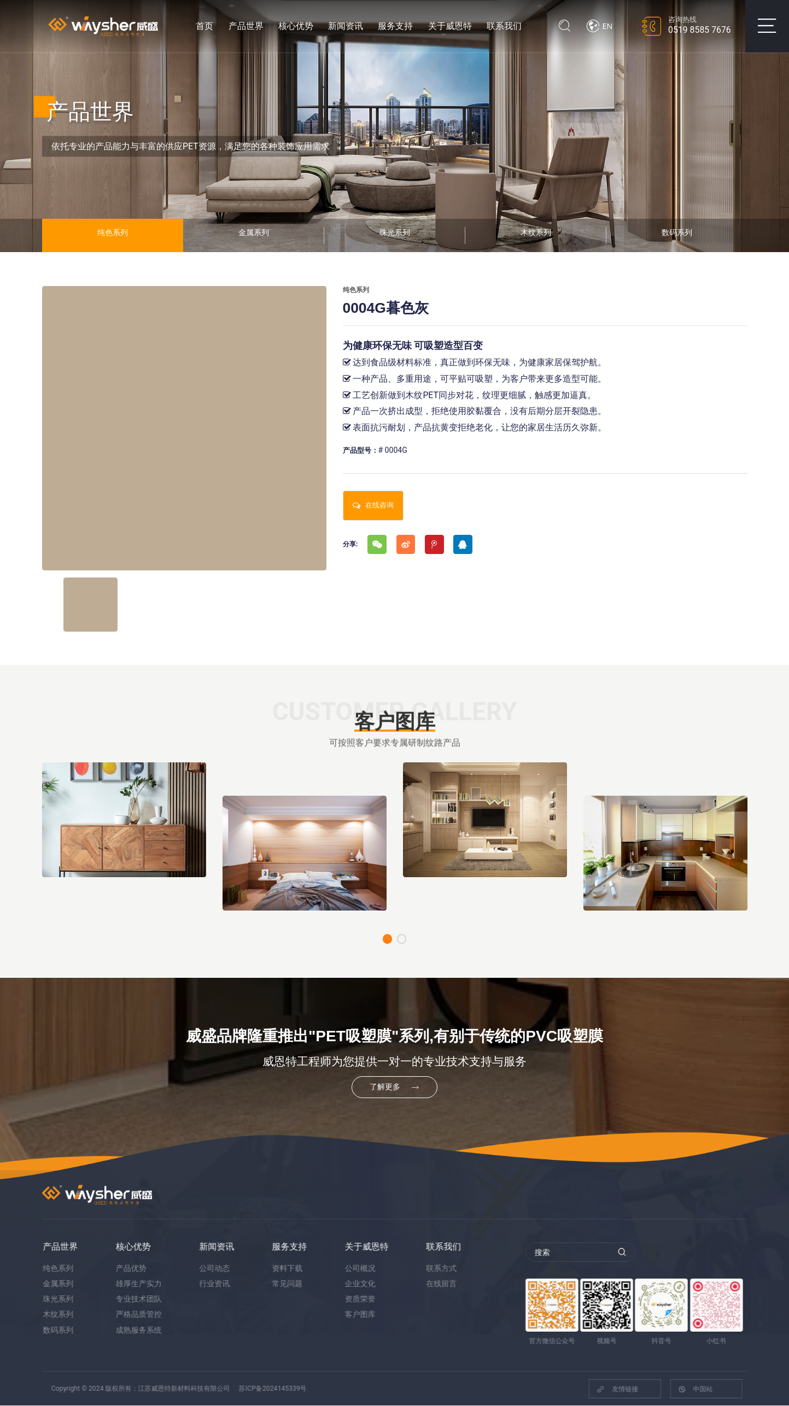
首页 (204, 26)
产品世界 (246, 26)
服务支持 (395, 26)
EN (599, 26)
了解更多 (394, 1087)
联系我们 (504, 26)
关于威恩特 (450, 26)
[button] (388, 939)
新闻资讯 (345, 26)
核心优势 (295, 26)
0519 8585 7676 (699, 30)
